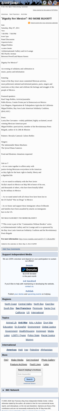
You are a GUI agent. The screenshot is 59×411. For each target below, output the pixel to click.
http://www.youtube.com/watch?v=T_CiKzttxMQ (37, 239)
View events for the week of (45, 10)
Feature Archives (18, 364)
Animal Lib (11, 322)
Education (8, 327)
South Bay (9, 308)
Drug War (48, 322)
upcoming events (34, 294)
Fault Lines (35, 364)
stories (19, 294)
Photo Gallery (48, 360)
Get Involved (32, 360)
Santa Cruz (49, 308)
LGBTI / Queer (18, 335)
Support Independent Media (17, 254)
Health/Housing (27, 331)
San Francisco (14, 14)
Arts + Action (35, 322)
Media (51, 331)
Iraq (26, 349)
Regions (6, 299)
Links (46, 364)
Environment (34, 327)
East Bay (49, 304)
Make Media (17, 360)
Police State (34, 335)
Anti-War (24, 14)
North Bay (39, 304)
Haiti (20, 349)
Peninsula (38, 308)
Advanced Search (30, 383)
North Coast (11, 304)
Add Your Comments (11, 249)
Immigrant (41, 331)
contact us (29, 286)
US (28, 312)
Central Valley (25, 304)
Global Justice (49, 327)
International (37, 312)
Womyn (29, 339)
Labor (7, 335)
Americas (4, 14)
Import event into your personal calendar (43, 23)
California (20, 312)
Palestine (34, 349)
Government (11, 331)
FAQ (6, 360)
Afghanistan (46, 349)
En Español (20, 327)
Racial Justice (48, 335)
